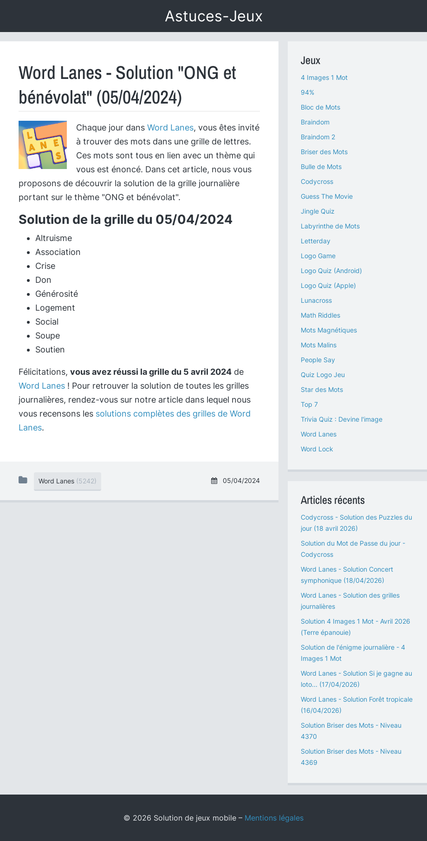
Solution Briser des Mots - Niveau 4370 (351, 730)
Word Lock (317, 449)
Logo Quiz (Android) (331, 270)
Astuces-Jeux (214, 16)
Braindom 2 (318, 137)
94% (307, 92)
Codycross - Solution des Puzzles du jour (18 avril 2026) (356, 522)
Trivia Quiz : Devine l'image (341, 419)
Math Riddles (320, 315)
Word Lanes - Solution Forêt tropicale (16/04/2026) (357, 704)
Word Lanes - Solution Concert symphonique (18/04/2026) (347, 574)
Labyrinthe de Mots (330, 226)
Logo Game (318, 256)
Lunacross (316, 300)
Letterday (315, 241)
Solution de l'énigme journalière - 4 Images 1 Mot (353, 652)
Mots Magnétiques (329, 330)
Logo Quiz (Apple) (328, 285)
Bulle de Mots (321, 166)
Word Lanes (170, 127)
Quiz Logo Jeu (323, 374)
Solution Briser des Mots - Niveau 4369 (351, 756)
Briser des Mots (324, 152)
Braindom (315, 122)
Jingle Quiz (318, 211)
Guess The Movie (327, 196)
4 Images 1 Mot (324, 77)
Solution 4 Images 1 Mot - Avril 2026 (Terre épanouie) (355, 626)
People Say (318, 360)
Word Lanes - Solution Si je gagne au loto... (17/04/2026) (356, 678)
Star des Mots (322, 389)
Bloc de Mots (320, 107)
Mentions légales (274, 817)
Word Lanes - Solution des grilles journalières (350, 600)
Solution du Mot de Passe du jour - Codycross (353, 548)
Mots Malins (318, 345)
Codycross (317, 181)
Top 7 (309, 404)
